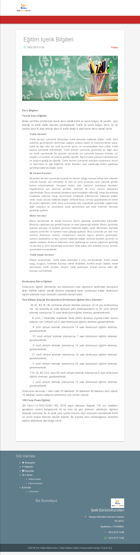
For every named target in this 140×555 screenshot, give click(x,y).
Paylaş (114, 47)
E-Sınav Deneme (35, 483)
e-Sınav (27, 475)
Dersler (26, 487)
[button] (20, 20)
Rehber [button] (90, 19)
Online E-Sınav (34, 479)
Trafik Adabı (33, 492)
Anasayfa (28, 462)
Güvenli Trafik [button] (107, 19)
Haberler (27, 466)
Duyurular (28, 470)
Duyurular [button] (48, 19)
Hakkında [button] (125, 19)
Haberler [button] (32, 19)
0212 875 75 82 (116, 532)
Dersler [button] (77, 19)
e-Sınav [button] (63, 19)
